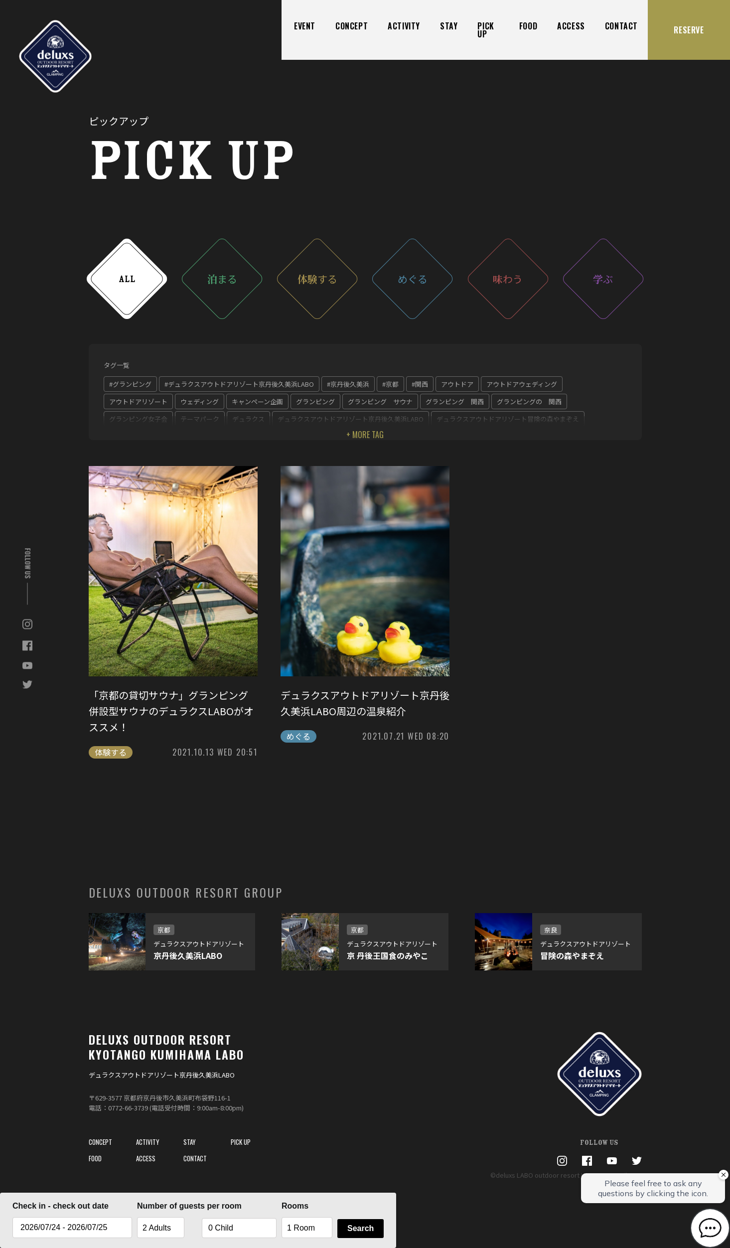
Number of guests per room (167, 1206)
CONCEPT (351, 26)
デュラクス (248, 419)
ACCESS (571, 26)
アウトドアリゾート (138, 401)
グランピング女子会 (138, 419)
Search (360, 1228)
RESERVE (689, 30)
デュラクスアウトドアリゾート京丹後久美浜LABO (351, 419)
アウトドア (457, 384)
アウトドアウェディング (521, 384)
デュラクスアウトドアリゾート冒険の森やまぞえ (508, 419)
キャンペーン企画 (257, 401)
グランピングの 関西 (529, 401)
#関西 (420, 384)
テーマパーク (199, 419)
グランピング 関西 (455, 401)
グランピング (315, 401)
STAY (448, 26)
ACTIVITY (404, 26)
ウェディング (199, 401)
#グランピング (130, 384)
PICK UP (485, 30)
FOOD (528, 26)
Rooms (295, 1206)
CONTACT (621, 26)
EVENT (304, 26)
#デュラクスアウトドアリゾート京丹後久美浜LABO (239, 384)
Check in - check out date (60, 1206)
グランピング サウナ (380, 401)
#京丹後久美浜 (348, 384)
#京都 (390, 384)
